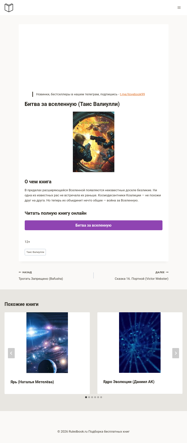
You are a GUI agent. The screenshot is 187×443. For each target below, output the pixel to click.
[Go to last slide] (11, 353)
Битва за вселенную (93, 225)
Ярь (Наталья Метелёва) (32, 382)
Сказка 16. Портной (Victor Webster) (133, 275)
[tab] (86, 397)
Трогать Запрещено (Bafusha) (54, 275)
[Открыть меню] (178, 7)
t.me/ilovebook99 (132, 94)
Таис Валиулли (35, 251)
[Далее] (175, 353)
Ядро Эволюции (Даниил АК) (129, 381)
